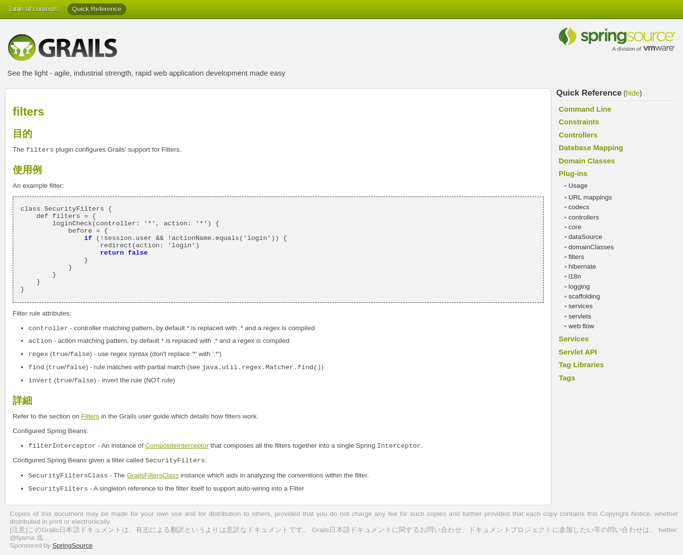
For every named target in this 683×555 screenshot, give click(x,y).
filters (576, 256)
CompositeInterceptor (177, 445)
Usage (577, 185)
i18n (574, 276)
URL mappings (590, 197)
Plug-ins (573, 173)
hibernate (582, 266)
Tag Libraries (581, 364)
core (574, 227)
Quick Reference (96, 9)
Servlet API (578, 352)
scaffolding (584, 296)
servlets (579, 316)
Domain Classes (587, 161)
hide (633, 93)
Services (574, 339)
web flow (581, 326)
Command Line (585, 109)
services (580, 306)
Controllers (578, 135)
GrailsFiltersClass (153, 475)
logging (579, 286)
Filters (90, 416)
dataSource (585, 236)
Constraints (579, 122)
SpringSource (73, 545)
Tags (567, 378)
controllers (583, 217)
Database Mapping (591, 147)
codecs (578, 207)
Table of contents (33, 9)
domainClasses (591, 247)
